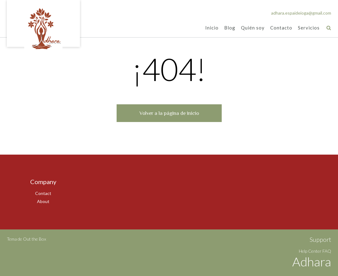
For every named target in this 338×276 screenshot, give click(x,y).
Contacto (281, 28)
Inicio (212, 28)
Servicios (309, 28)
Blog (229, 28)
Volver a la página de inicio (169, 113)
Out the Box (34, 239)
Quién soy (253, 28)
